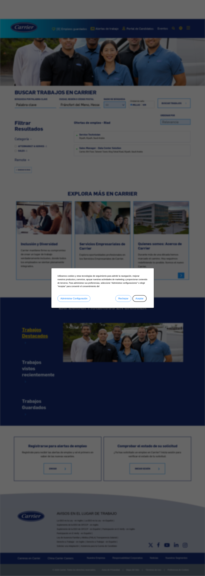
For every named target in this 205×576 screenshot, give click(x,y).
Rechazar (123, 298)
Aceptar (139, 298)
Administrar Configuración (73, 298)
